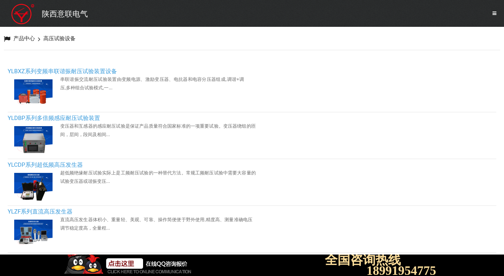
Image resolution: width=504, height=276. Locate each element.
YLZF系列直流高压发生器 (40, 211)
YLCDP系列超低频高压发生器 (45, 164)
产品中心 (24, 38)
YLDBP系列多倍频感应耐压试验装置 (54, 118)
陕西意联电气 (65, 13)
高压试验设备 (59, 38)
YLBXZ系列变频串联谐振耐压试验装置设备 (62, 71)
